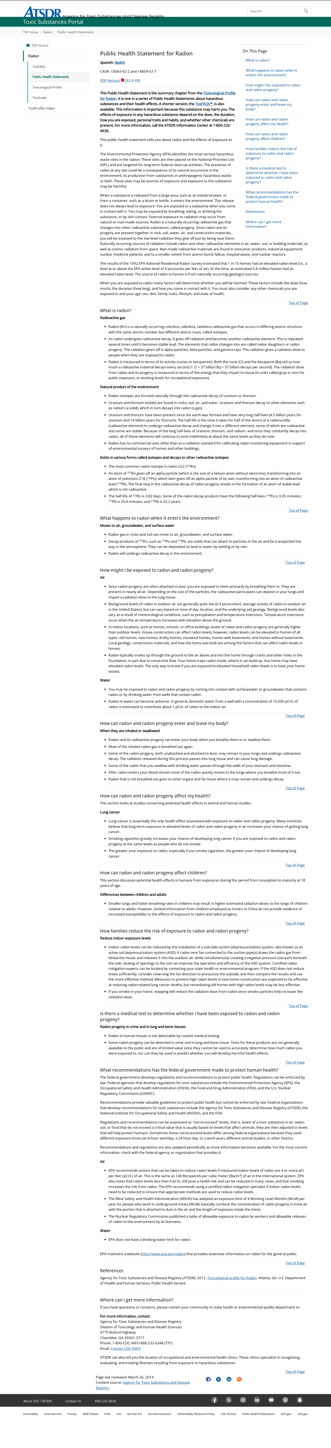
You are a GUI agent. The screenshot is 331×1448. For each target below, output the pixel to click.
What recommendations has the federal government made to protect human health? (272, 197)
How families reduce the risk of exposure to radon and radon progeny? (271, 153)
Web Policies (90, 1414)
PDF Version (120, 80)
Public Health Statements (75, 32)
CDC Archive (228, 1414)
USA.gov (303, 1414)
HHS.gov (286, 1414)
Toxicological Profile (47, 87)
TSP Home (30, 32)
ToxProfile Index (41, 108)
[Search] (274, 11)
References (255, 211)
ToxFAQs (39, 66)
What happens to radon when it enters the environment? (271, 72)
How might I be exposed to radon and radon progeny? (273, 87)
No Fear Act (134, 1414)
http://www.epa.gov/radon (163, 1253)
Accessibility (30, 1414)
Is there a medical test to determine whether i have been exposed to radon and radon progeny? (272, 175)
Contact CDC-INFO (126, 1348)
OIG (119, 1414)
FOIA (107, 1414)
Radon (47, 32)
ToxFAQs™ (204, 103)
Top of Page (298, 302)
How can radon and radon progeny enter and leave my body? (269, 104)
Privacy (72, 1414)
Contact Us (73, 1401)
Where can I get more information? (263, 224)
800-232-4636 (105, 1401)
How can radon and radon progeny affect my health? (267, 121)
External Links (53, 1414)
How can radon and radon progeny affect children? (267, 136)
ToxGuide (39, 97)
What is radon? (258, 60)
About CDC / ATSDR (37, 1401)
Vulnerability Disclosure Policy (196, 1414)
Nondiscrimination (159, 1414)
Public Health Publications (258, 1414)
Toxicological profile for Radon (232, 1277)
